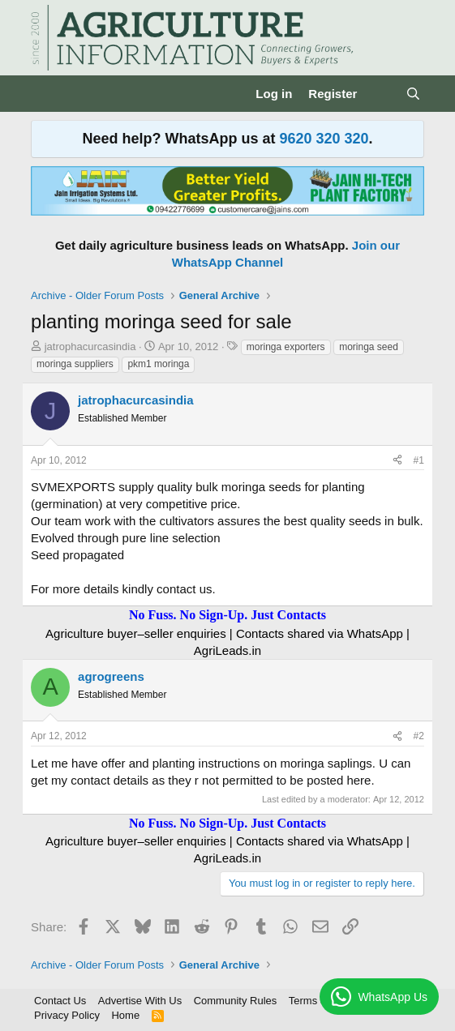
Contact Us (60, 1001)
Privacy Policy (67, 1015)
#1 (419, 460)
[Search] (413, 94)
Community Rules (235, 1001)
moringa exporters (286, 347)
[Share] (397, 460)
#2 (419, 736)
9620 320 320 (323, 138)
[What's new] (381, 94)
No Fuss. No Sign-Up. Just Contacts (227, 615)
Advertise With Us (140, 1001)
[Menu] (45, 94)
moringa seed (368, 347)
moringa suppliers (75, 364)
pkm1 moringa (158, 364)
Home (125, 1015)
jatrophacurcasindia (90, 346)
